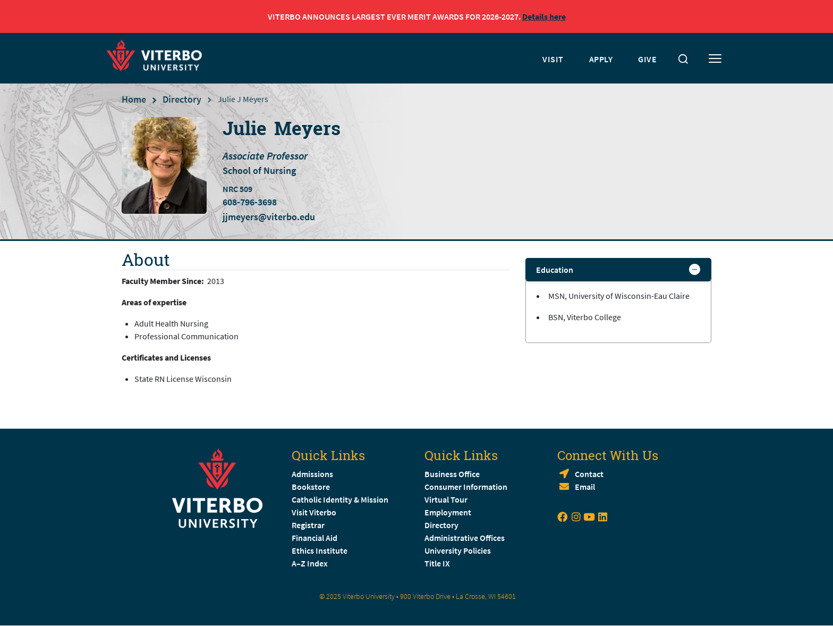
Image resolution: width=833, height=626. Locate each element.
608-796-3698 (250, 202)
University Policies (457, 550)
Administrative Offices (464, 537)
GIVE (647, 59)
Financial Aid (314, 537)
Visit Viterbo (314, 512)
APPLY (601, 59)
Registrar (308, 525)
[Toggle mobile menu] (715, 59)
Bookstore (311, 486)
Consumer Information (465, 486)
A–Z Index (310, 563)
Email (585, 486)
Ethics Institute (319, 550)
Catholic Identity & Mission (340, 499)
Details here (544, 16)
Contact (589, 474)
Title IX (437, 563)
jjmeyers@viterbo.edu (269, 217)
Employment (447, 512)
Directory (182, 99)
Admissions (312, 474)
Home (134, 99)
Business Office (452, 474)
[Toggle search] (683, 59)
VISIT (553, 59)
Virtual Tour (446, 499)
